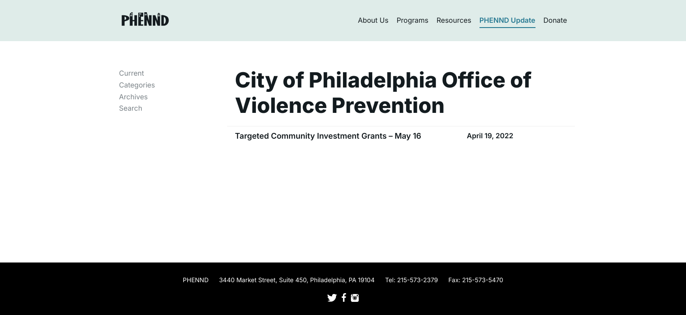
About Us (373, 20)
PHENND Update (508, 20)
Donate (555, 20)
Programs (412, 20)
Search (130, 108)
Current (131, 73)
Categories (137, 84)
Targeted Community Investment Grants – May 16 (328, 136)
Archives (133, 96)
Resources (454, 20)
